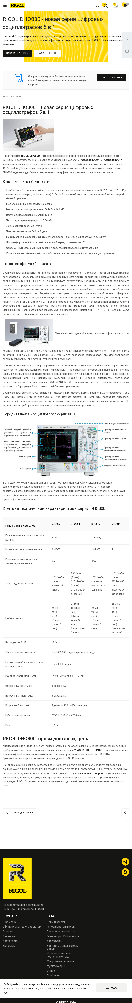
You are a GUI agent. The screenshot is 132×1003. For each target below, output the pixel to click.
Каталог (53, 916)
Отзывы (8, 931)
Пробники (53, 975)
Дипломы (9, 945)
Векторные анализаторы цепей (63, 947)
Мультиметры (56, 966)
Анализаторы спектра (61, 931)
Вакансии (9, 936)
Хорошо (111, 987)
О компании (10, 922)
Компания (11, 916)
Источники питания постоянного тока (59, 955)
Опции (51, 970)
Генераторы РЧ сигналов (63, 936)
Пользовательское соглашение (23, 904)
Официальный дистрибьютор (22, 926)
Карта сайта (10, 941)
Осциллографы (56, 922)
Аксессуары (54, 941)
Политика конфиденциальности (23, 908)
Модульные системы (60, 961)
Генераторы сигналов (61, 926)
